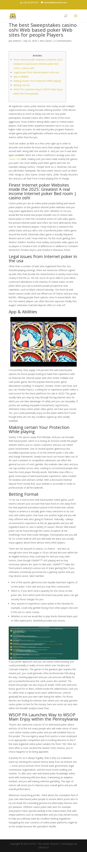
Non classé (46, 40)
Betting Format (21, 85)
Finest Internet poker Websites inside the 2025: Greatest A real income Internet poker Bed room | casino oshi (38, 64)
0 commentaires (63, 40)
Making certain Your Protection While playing (37, 80)
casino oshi (15, 159)
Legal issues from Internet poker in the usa (36, 72)
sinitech (17, 40)
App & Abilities (21, 76)
